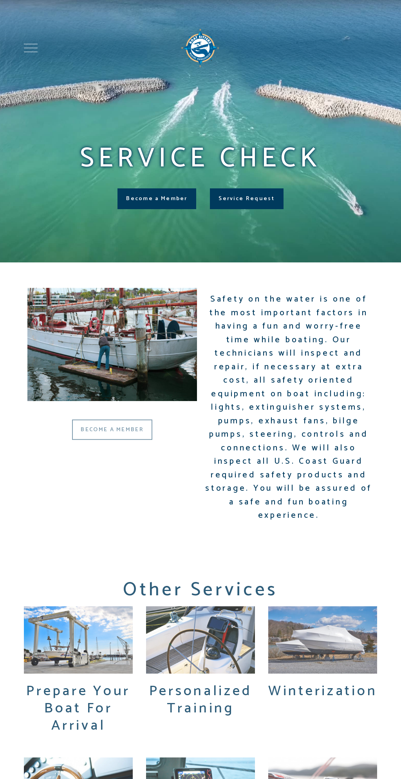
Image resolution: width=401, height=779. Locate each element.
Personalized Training (200, 704)
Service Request (247, 198)
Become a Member (157, 198)
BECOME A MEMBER (112, 432)
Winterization (322, 696)
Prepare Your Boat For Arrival (78, 713)
